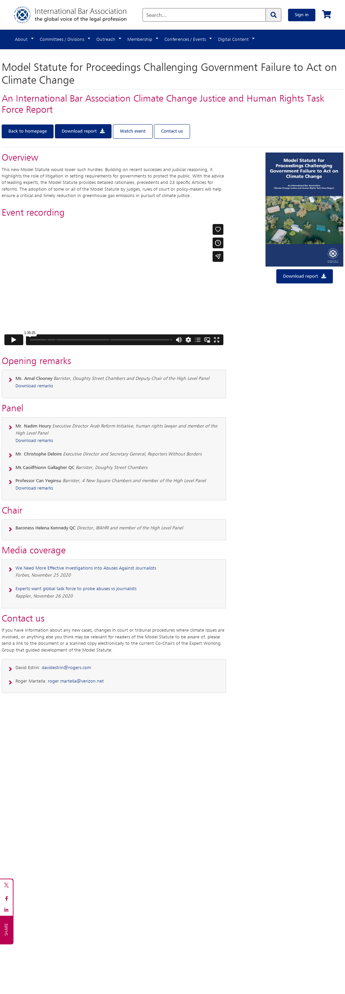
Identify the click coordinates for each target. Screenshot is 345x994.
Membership (139, 39)
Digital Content (233, 39)
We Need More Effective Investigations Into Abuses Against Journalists (85, 568)
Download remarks (34, 386)
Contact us (172, 131)
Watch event (133, 131)
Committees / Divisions (62, 39)
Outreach (105, 39)
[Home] (77, 14)
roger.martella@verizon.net (76, 681)
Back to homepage (27, 131)
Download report (79, 131)
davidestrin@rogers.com (66, 667)
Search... (156, 15)
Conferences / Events (185, 39)
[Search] (273, 14)
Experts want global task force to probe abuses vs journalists (75, 588)
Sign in (302, 14)
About (21, 39)
